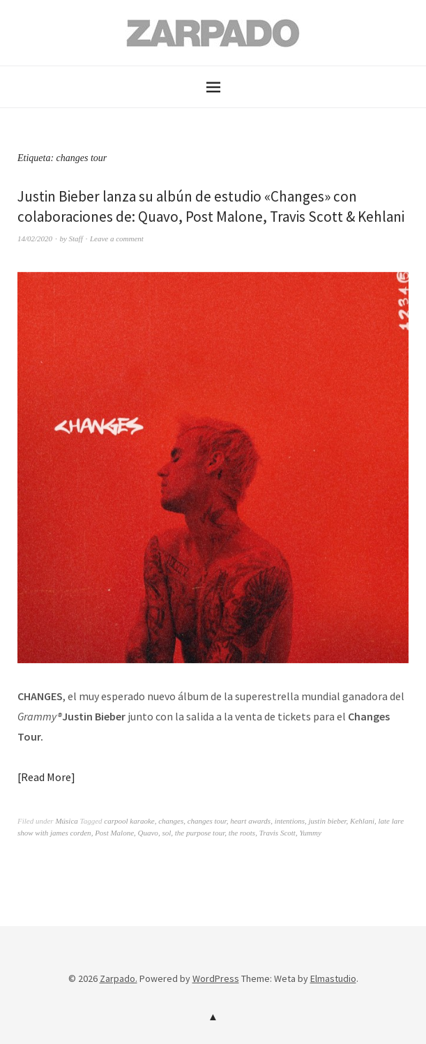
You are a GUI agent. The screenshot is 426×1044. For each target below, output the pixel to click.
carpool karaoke (129, 821)
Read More (46, 777)
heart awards (250, 821)
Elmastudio (333, 978)
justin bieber (328, 821)
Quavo (148, 833)
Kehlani (362, 821)
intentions (290, 821)
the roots (242, 833)
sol (166, 833)
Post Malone (114, 833)
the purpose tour (200, 833)
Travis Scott (277, 833)
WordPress (215, 978)
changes (170, 821)
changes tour (207, 821)
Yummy (310, 833)
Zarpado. (118, 978)
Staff (76, 238)
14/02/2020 (34, 238)
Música (66, 821)
